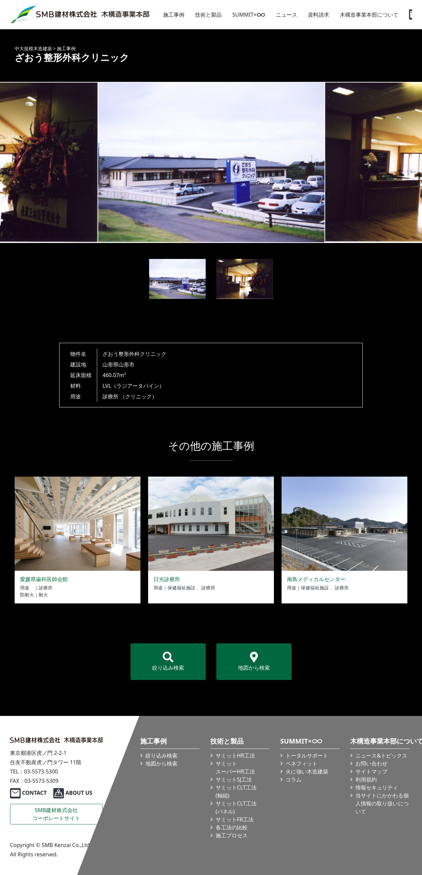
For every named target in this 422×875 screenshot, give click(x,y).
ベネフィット (301, 763)
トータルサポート (307, 755)
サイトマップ (371, 771)
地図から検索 (254, 661)
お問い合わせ (371, 763)
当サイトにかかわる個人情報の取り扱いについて (382, 803)
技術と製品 (208, 14)
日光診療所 (166, 579)
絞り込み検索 (168, 661)
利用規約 (366, 779)
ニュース (286, 14)
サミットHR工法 (235, 755)
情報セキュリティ (376, 787)
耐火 (43, 594)
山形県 (110, 364)
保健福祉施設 (181, 587)
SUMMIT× (248, 14)
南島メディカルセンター (316, 579)
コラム (294, 779)
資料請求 (318, 14)
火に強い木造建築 (307, 771)
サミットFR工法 (235, 819)
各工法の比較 (232, 827)
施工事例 (173, 14)
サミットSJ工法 (234, 779)
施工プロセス (232, 835)
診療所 (110, 396)
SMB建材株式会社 (56, 814)
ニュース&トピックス (381, 755)
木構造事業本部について (369, 14)
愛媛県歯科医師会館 (44, 579)
